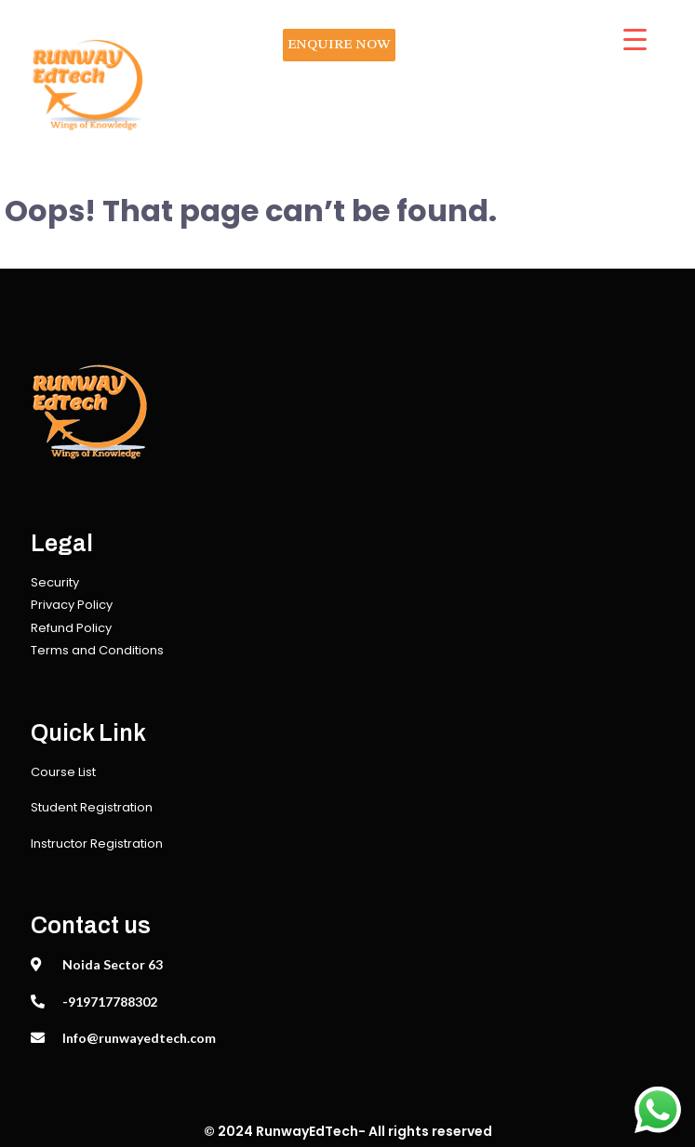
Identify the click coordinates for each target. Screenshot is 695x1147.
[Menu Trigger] (635, 39)
